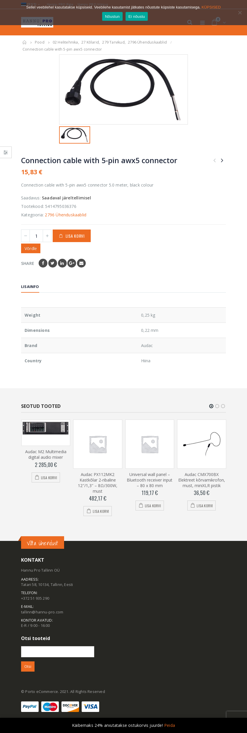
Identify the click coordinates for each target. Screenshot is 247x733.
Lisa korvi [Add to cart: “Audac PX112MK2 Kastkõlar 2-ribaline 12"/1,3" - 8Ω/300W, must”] (101, 511)
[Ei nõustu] (240, 12)
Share (27, 263)
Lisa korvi (75, 236)
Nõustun (112, 16)
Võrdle (31, 248)
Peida (169, 725)
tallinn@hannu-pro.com (42, 612)
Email (81, 263)
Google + (71, 263)
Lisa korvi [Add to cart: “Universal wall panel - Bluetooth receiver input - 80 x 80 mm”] (153, 505)
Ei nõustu (136, 16)
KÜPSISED (211, 7)
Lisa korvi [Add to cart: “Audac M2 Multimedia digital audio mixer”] (49, 477)
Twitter (52, 263)
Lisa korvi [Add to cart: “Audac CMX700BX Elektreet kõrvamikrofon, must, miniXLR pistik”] (205, 505)
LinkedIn (62, 263)
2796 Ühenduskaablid (65, 215)
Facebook (43, 263)
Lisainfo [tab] (30, 286)
